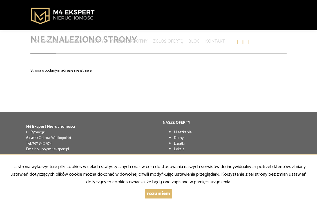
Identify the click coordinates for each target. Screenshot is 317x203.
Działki (179, 143)
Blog (194, 40)
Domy (179, 138)
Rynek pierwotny (129, 40)
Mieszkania (183, 132)
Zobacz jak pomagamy (59, 40)
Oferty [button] (96, 40)
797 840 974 (42, 143)
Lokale (179, 149)
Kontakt (215, 40)
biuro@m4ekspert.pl (53, 149)
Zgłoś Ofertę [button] (168, 40)
